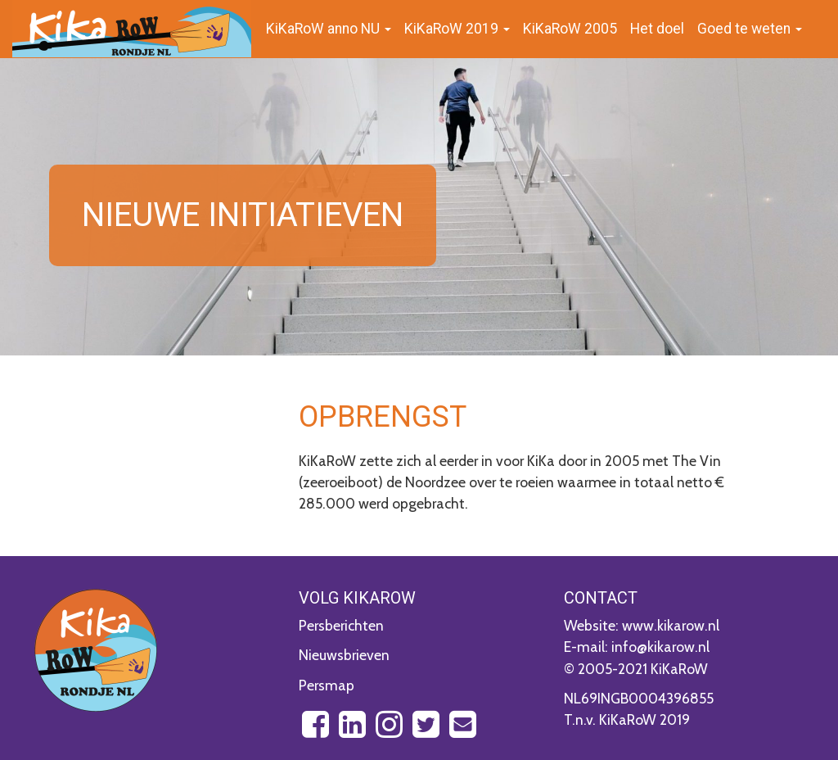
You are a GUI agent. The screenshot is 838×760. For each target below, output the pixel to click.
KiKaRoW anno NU (328, 28)
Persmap (326, 685)
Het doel (657, 28)
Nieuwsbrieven (344, 654)
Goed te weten (749, 28)
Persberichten (341, 625)
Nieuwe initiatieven (242, 215)
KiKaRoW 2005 (570, 28)
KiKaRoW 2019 (457, 28)
